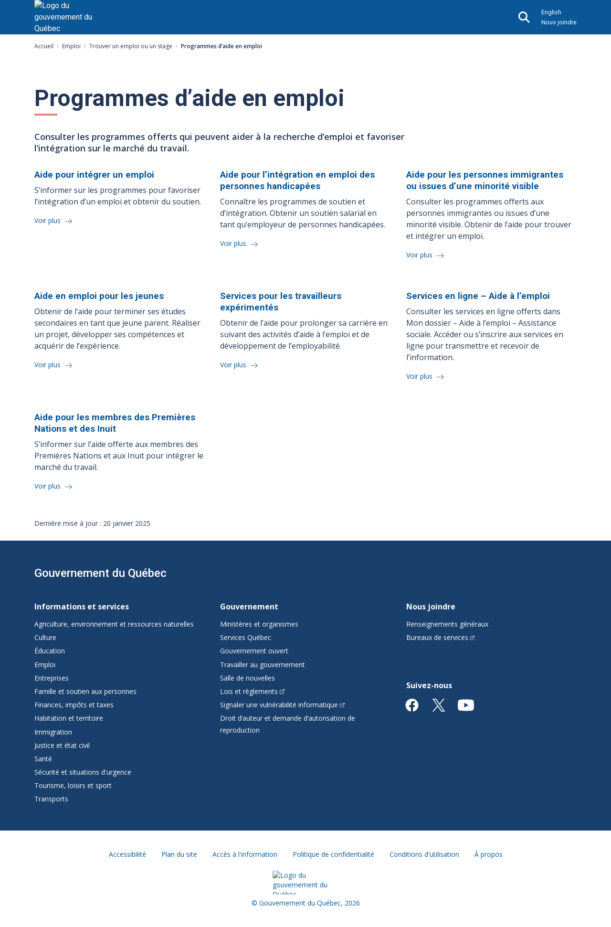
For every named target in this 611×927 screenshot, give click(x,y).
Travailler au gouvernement (262, 664)
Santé (43, 758)
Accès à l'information (244, 854)
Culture (45, 637)
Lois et (252, 691)
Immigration (53, 731)
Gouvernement (249, 606)
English (551, 12)
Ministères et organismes (259, 624)
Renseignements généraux (447, 624)
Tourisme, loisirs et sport (73, 785)
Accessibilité (127, 854)
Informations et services (81, 606)
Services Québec (245, 637)
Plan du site (179, 854)
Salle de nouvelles (247, 677)
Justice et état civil (62, 745)
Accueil (43, 46)
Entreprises (51, 677)
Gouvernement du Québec (100, 573)
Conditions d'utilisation (424, 854)
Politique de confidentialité (333, 854)
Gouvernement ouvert (254, 650)
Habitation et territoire (68, 718)
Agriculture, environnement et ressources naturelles (114, 624)
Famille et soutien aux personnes (85, 691)
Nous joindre (559, 22)
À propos (488, 854)
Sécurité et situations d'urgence (82, 772)
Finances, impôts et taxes (74, 704)
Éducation (49, 650)
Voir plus (48, 220)
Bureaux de (440, 637)
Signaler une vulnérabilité (282, 704)
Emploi (71, 46)
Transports (51, 798)
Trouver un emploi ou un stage (130, 46)
